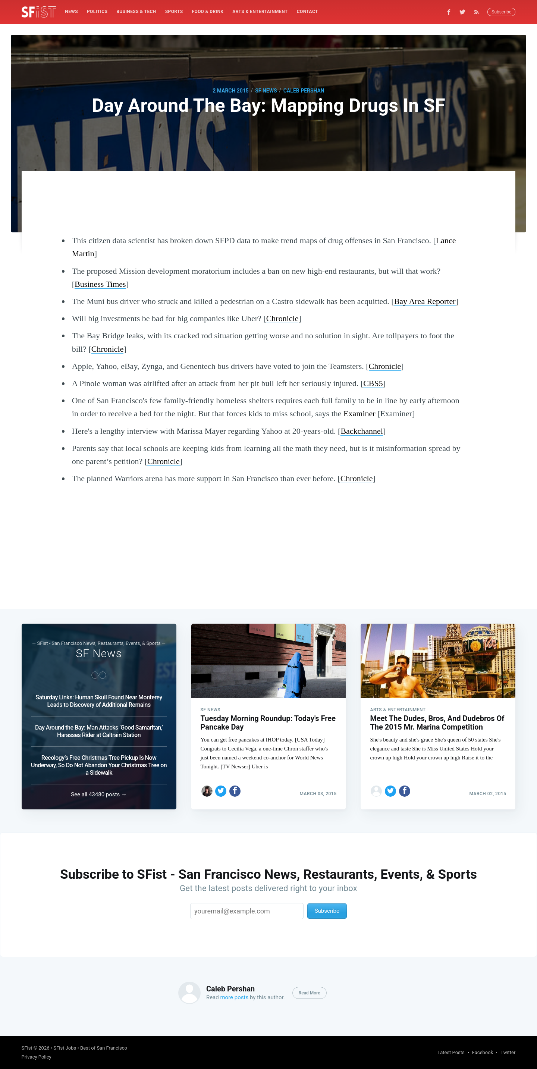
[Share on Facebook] (235, 791)
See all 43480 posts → (99, 794)
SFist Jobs (64, 1048)
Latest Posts (451, 1052)
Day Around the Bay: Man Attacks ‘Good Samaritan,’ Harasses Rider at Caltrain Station (99, 731)
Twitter (507, 1052)
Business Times (100, 284)
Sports (174, 11)
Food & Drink (208, 11)
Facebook (482, 1052)
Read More (309, 993)
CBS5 (373, 383)
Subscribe (501, 12)
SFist (27, 1048)
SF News (266, 91)
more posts (234, 997)
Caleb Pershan (303, 91)
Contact (307, 11)
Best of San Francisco (103, 1048)
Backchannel (361, 431)
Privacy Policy (36, 1057)
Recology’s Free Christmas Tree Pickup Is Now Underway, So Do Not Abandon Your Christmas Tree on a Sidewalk (99, 765)
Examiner (359, 413)
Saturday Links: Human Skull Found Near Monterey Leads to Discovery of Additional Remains (98, 701)
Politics (97, 11)
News (71, 11)
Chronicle (282, 318)
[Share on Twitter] (220, 791)
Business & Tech (136, 11)
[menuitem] (71, 11)
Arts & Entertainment (260, 11)
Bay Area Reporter (425, 301)
